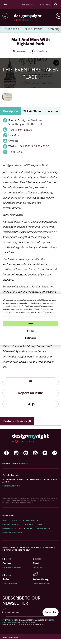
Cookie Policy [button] (40, 309)
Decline (30, 331)
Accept (31, 323)
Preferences (30, 338)
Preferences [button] (48, 312)
